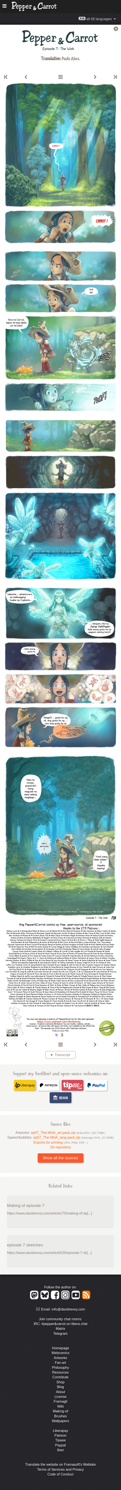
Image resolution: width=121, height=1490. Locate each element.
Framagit (60, 1401)
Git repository (60, 1147)
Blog (60, 1387)
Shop (60, 1382)
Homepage (60, 1348)
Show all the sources (60, 1158)
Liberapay (60, 1431)
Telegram (60, 1333)
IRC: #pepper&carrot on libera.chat (60, 1324)
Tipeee (60, 1440)
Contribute (60, 1377)
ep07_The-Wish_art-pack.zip (68, 1133)
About (60, 1392)
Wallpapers (60, 1421)
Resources (60, 1372)
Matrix (60, 1328)
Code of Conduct (60, 1474)
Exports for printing (61, 1142)
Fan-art (60, 1362)
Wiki (60, 1406)
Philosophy (60, 1367)
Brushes (60, 1416)
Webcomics (60, 1353)
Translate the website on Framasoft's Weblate (60, 1464)
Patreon (60, 1435)
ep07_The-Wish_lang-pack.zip (73, 1137)
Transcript (62, 1055)
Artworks (60, 1358)
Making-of (60, 1411)
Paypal (60, 1445)
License (60, 1397)
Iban (60, 1450)
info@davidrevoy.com (68, 1309)
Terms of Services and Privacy (60, 1469)
